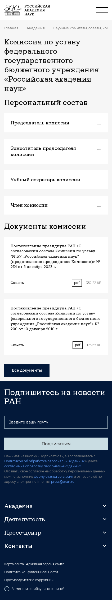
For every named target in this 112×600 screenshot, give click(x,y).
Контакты (18, 546)
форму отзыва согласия (53, 477)
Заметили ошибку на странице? (34, 588)
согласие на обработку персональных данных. (43, 466)
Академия (35, 28)
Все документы (27, 370)
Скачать (17, 283)
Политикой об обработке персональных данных (44, 461)
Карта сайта (14, 564)
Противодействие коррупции (28, 580)
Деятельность (24, 519)
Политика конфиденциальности (31, 572)
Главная (11, 28)
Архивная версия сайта (45, 564)
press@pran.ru (62, 482)
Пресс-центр (22, 532)
